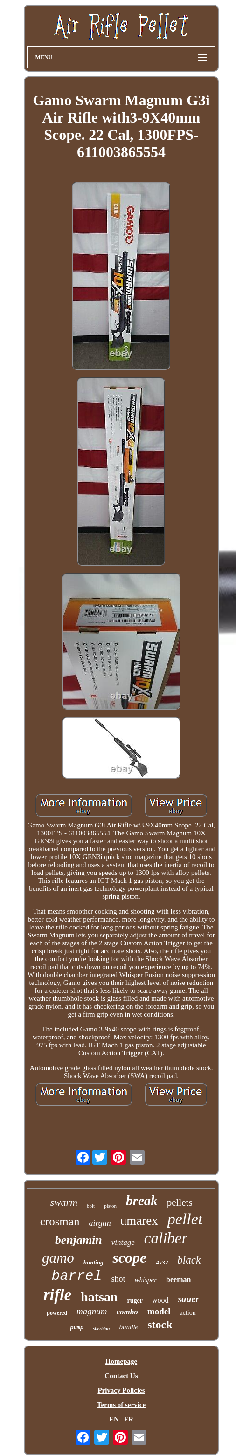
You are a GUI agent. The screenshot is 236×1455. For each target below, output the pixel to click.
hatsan (99, 1297)
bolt (91, 1206)
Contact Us (121, 1376)
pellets (180, 1202)
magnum (91, 1311)
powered (57, 1313)
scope (129, 1257)
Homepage (121, 1361)
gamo (58, 1258)
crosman (60, 1221)
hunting (93, 1262)
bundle (128, 1327)
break (142, 1200)
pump (76, 1328)
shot (118, 1279)
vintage (123, 1242)
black (189, 1260)
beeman (178, 1280)
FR (128, 1419)
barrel (77, 1276)
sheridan (101, 1328)
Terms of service (121, 1404)
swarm (63, 1202)
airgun (100, 1223)
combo (127, 1311)
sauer (189, 1299)
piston (110, 1206)
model (159, 1311)
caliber (165, 1238)
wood (160, 1300)
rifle (57, 1295)
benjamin (78, 1240)
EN (114, 1419)
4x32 (162, 1262)
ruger (135, 1300)
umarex (139, 1221)
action (187, 1312)
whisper (146, 1280)
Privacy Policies (121, 1390)
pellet (185, 1219)
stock (159, 1324)
